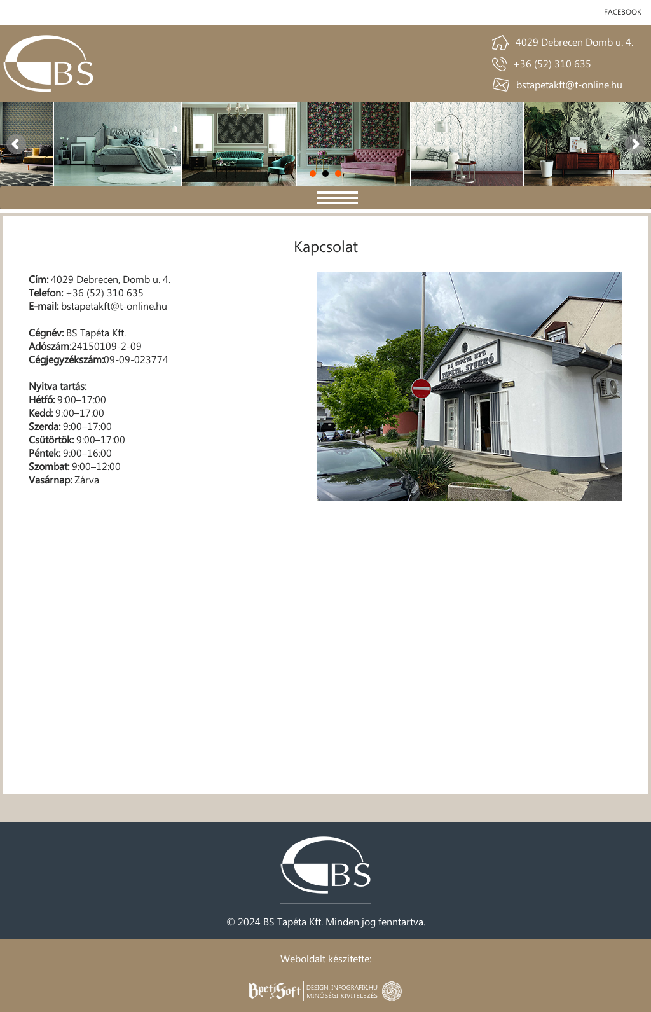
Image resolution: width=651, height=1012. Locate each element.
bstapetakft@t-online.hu (569, 84)
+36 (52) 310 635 (552, 63)
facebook (622, 11)
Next (634, 144)
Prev (16, 144)
